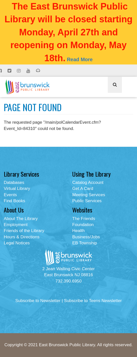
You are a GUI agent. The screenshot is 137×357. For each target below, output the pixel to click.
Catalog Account (88, 182)
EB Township (84, 243)
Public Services (86, 200)
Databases (14, 182)
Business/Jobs (86, 237)
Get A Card (82, 188)
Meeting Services (88, 194)
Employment (15, 224)
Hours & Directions (22, 237)
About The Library (21, 218)
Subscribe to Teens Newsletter (93, 300)
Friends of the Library (24, 230)
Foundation (83, 224)
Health (78, 230)
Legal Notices (17, 243)
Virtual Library (17, 188)
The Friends (83, 218)
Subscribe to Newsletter (38, 300)
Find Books (14, 200)
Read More (80, 59)
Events (10, 194)
